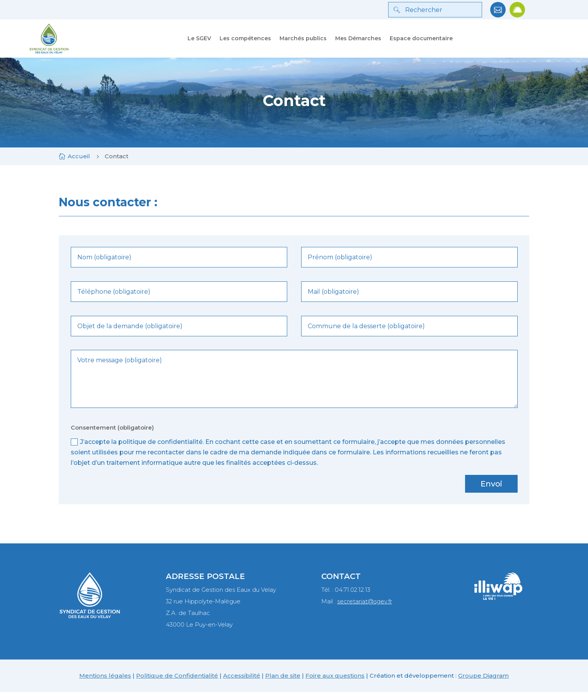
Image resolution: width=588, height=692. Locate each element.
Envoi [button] (491, 483)
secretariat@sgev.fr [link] (364, 601)
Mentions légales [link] (105, 675)
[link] (498, 15)
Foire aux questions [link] (335, 675)
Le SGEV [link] (199, 38)
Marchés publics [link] (303, 38)
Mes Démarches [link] (358, 38)
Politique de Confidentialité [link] (177, 675)
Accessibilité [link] (241, 675)
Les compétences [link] (245, 38)
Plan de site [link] (282, 675)
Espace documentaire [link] (421, 38)
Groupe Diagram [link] (483, 675)
